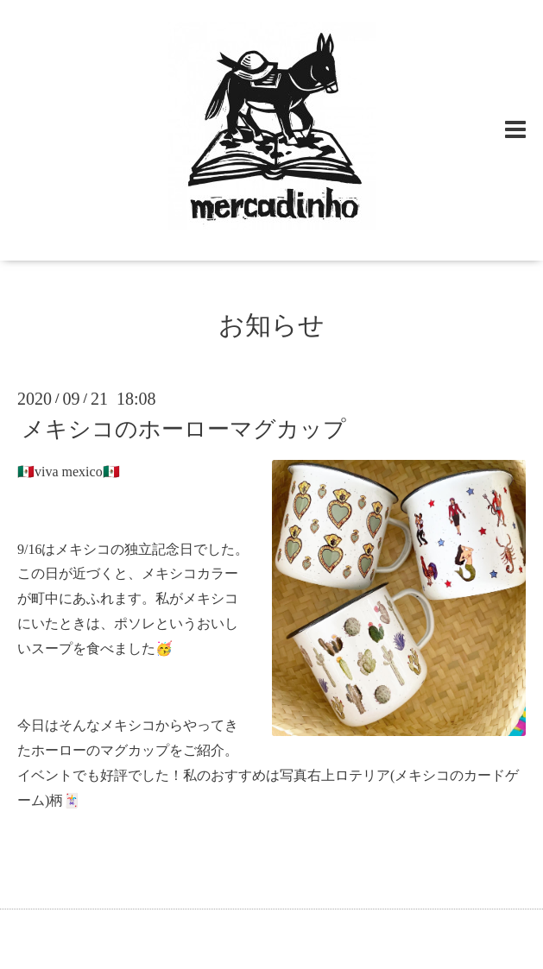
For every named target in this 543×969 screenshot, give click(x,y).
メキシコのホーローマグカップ (184, 429)
